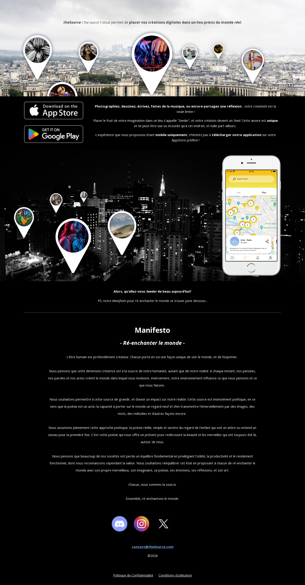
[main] (152, 54)
